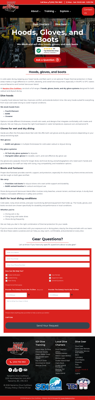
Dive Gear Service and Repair (82, 351)
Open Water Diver (43, 354)
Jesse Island (60, 373)
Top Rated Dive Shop (51, 51)
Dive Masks (79, 359)
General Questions (57, 280)
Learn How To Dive (43, 349)
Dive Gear (79, 346)
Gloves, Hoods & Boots (81, 369)
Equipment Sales (57, 278)
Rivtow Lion (60, 358)
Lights (77, 373)
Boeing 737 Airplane (60, 369)
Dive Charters (60, 349)
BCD (77, 354)
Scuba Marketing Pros (68, 398)
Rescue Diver (41, 365)
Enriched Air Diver (43, 363)
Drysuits (78, 362)
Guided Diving (12, 278)
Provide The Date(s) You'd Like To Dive (24, 289)
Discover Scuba (42, 351)
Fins (76, 364)
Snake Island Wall (62, 360)
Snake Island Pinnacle (60, 365)
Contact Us (88, 11)
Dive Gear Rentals (82, 348)
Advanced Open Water (42, 357)
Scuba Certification (14, 275)
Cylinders (79, 357)
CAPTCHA (9, 317)
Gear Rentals (56, 275)
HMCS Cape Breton (63, 355)
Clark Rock (59, 363)
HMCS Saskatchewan (61, 352)
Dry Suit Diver (41, 360)
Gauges (78, 367)
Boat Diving (12, 280)
